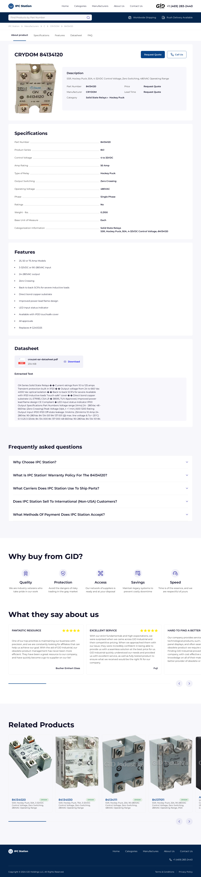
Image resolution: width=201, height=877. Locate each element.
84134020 (19, 799)
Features (60, 35)
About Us (119, 6)
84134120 (68, 26)
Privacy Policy (186, 872)
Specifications (41, 35)
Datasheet (76, 35)
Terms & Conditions (164, 872)
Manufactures (150, 851)
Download (74, 361)
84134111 (111, 799)
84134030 (65, 799)
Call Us (177, 54)
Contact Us (136, 6)
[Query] (50, 18)
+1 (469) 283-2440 (180, 6)
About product (19, 37)
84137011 (158, 799)
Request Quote (152, 54)
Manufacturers (100, 6)
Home (65, 6)
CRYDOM (54, 26)
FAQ (90, 35)
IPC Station (13, 26)
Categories (80, 6)
